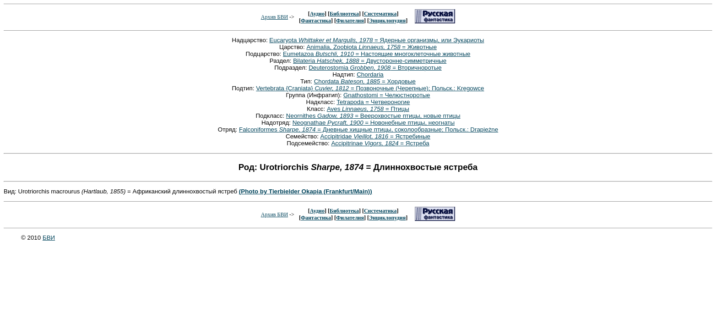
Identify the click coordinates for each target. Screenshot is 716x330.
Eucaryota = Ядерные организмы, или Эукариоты (376, 40)
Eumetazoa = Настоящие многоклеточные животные (376, 53)
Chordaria (370, 74)
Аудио (317, 14)
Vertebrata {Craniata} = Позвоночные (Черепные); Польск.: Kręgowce (370, 88)
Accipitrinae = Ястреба (380, 143)
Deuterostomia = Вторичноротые (375, 67)
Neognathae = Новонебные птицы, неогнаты (374, 122)
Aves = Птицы (368, 108)
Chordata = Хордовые (365, 81)
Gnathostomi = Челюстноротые (386, 95)
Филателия (350, 20)
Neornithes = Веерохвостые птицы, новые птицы (373, 115)
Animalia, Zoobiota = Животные (371, 47)
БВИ (49, 237)
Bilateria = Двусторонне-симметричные (369, 60)
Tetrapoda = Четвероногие (373, 102)
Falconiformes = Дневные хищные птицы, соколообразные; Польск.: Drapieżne (368, 129)
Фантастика (316, 20)
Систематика (380, 14)
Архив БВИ (274, 17)
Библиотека (344, 14)
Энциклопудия (387, 20)
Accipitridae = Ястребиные (375, 136)
